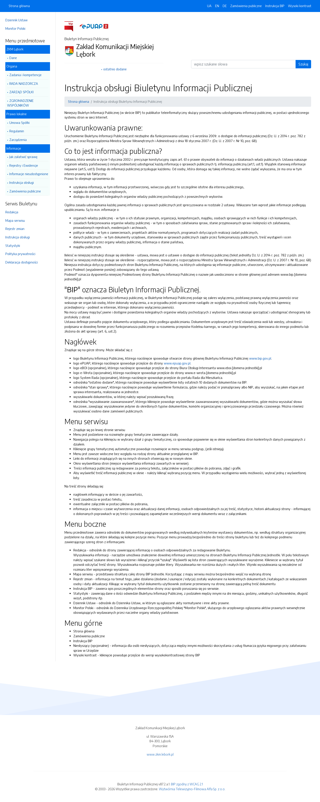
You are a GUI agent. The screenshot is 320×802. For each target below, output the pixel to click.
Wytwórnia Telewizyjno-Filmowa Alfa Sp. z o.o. (192, 789)
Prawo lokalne (16, 114)
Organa (11, 66)
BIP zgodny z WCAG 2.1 (187, 784)
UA (209, 6)
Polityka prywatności (20, 254)
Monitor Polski (15, 28)
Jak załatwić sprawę (23, 157)
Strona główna (19, 6)
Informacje (13, 148)
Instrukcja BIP (274, 6)
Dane (13, 58)
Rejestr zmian (14, 229)
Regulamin (16, 131)
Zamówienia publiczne (25, 191)
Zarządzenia (18, 140)
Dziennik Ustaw (16, 20)
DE (225, 6)
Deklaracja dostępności (21, 262)
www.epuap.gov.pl (177, 363)
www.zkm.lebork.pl (160, 754)
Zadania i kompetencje (25, 75)
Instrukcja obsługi (21, 182)
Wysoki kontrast (299, 6)
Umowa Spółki (19, 123)
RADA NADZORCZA (23, 83)
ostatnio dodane (115, 69)
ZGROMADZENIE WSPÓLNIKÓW (20, 103)
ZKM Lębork (14, 49)
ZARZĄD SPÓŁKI (21, 92)
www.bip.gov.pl (260, 358)
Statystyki (12, 246)
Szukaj (303, 64)
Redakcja (11, 212)
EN (217, 6)
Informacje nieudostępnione (28, 174)
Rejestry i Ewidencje (23, 165)
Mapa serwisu (15, 220)
